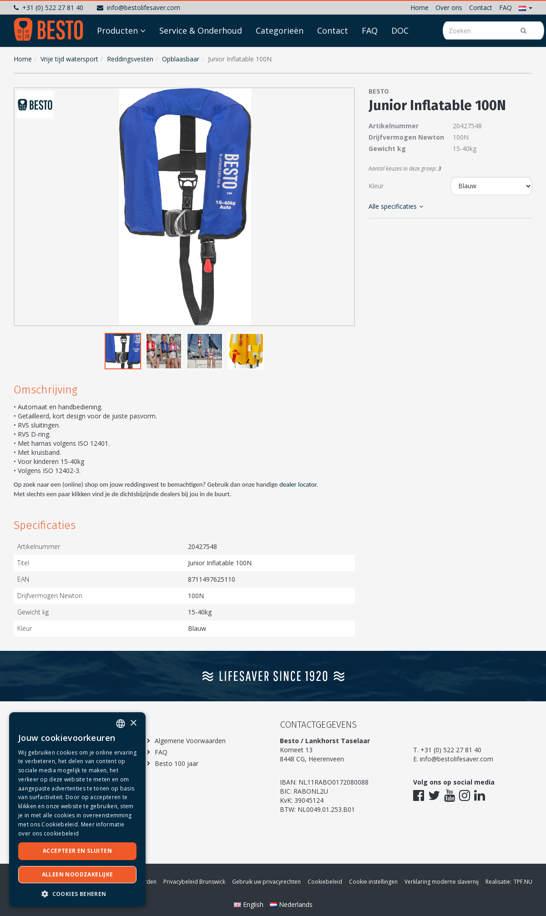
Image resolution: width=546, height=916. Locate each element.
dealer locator (297, 484)
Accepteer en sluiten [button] (77, 851)
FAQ (505, 7)
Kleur (376, 185)
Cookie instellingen (373, 882)
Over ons (448, 7)
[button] (525, 7)
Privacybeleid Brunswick (194, 882)
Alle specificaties (396, 206)
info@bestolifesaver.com (138, 7)
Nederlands (291, 904)
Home (419, 7)
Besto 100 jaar (176, 763)
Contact (480, 7)
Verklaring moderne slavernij (441, 882)
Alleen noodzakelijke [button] (77, 874)
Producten (117, 55)
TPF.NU (523, 882)
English (249, 904)
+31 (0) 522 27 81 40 (48, 7)
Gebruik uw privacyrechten (266, 882)
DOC (400, 55)
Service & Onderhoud (200, 55)
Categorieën (279, 55)
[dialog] (77, 809)
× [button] (133, 723)
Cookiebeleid (325, 882)
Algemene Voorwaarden (190, 740)
